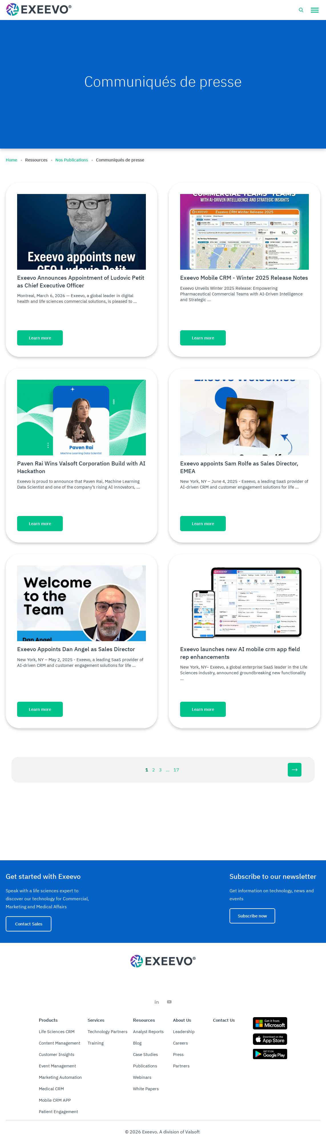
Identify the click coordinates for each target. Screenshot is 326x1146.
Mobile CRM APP (55, 1100)
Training (96, 1043)
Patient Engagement (58, 1111)
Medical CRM (51, 1088)
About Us (182, 1020)
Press (178, 1054)
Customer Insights (56, 1054)
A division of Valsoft (179, 1132)
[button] (314, 10)
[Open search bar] (301, 10)
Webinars (142, 1077)
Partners (181, 1066)
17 (176, 770)
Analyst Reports (148, 1031)
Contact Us (224, 1020)
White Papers (146, 1088)
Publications (145, 1066)
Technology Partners (107, 1031)
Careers (180, 1043)
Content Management (59, 1043)
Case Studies (145, 1054)
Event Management (57, 1066)
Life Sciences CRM (57, 1031)
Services (96, 1020)
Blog (137, 1043)
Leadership (184, 1031)
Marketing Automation (60, 1077)
